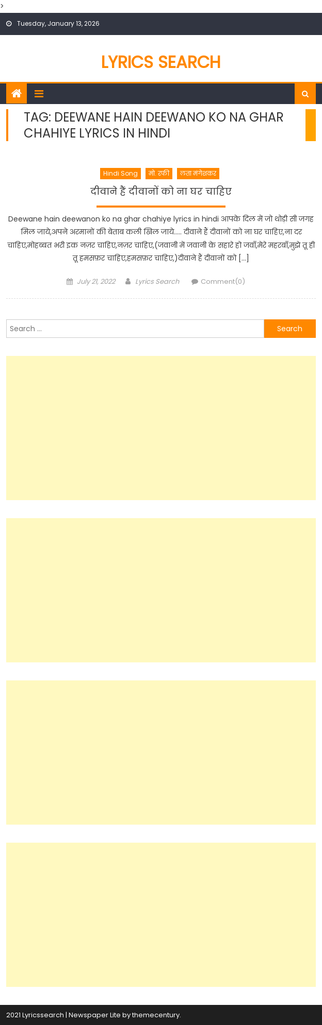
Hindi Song (120, 173)
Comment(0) (223, 281)
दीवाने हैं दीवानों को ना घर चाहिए (161, 191)
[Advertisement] (160, 428)
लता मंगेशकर (198, 173)
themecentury (156, 1015)
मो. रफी (159, 173)
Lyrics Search (161, 62)
